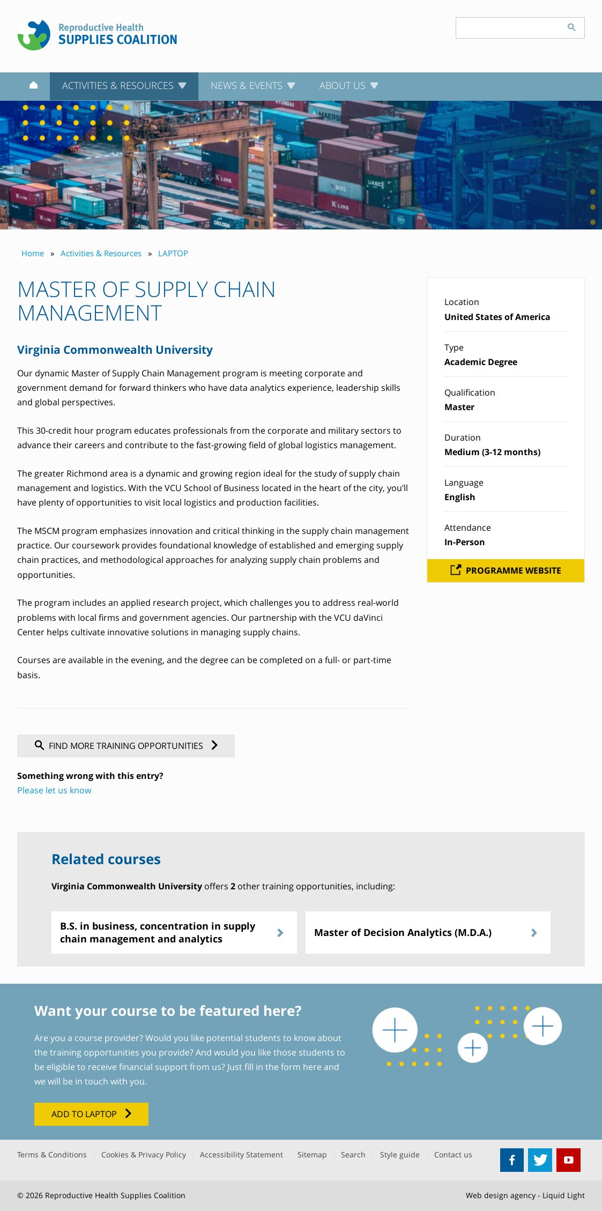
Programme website (513, 570)
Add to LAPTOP (84, 1114)
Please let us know (54, 790)
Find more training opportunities (126, 746)
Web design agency (501, 1195)
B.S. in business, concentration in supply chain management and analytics (157, 932)
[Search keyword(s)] (507, 28)
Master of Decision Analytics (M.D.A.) (403, 932)
